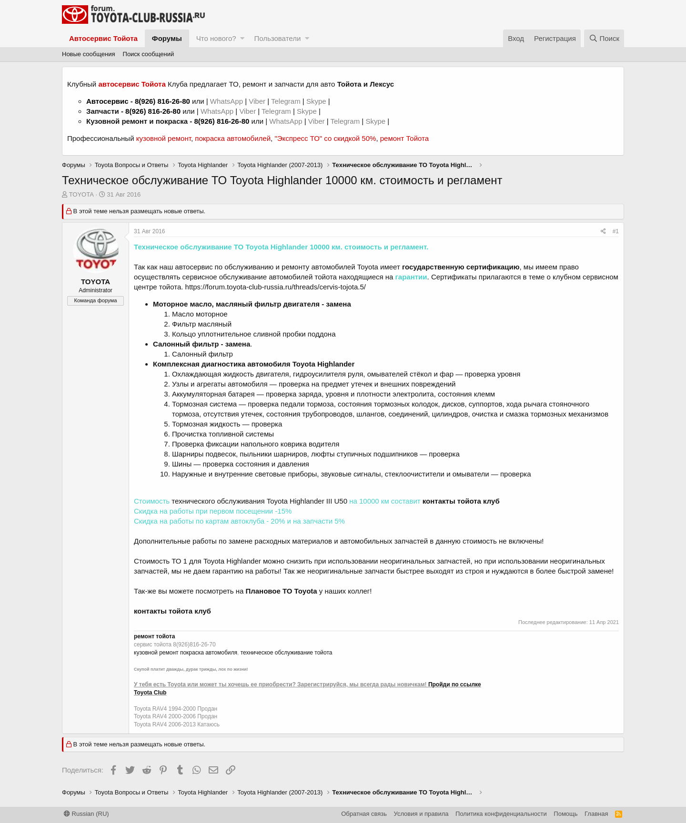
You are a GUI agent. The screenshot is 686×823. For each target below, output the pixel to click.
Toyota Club (150, 692)
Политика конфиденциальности (501, 813)
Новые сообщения (88, 54)
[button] (242, 38)
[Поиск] (604, 38)
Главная (596, 813)
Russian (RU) (86, 813)
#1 (616, 231)
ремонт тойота (154, 636)
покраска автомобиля (208, 652)
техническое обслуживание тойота (287, 652)
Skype (317, 101)
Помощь (565, 813)
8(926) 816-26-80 (162, 101)
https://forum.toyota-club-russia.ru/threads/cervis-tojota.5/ (275, 287)
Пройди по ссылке (454, 684)
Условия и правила (421, 813)
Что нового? (216, 38)
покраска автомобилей (233, 138)
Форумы (167, 38)
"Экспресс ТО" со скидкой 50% (325, 138)
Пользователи (277, 38)
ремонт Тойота (404, 138)
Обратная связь (364, 813)
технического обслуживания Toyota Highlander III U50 (259, 501)
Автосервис (107, 101)
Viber (257, 101)
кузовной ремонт (163, 138)
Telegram (287, 101)
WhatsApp (227, 101)
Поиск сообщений (148, 54)
